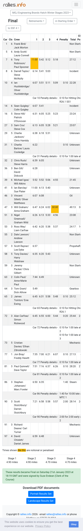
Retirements (35, 21)
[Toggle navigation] (76, 4)
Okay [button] (73, 524)
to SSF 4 (12, 28)
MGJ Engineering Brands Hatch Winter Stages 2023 (40, 12)
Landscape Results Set (40, 500)
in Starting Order (64, 21)
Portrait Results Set (40, 493)
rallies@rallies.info (56, 514)
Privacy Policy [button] (43, 526)
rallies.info (25, 514)
